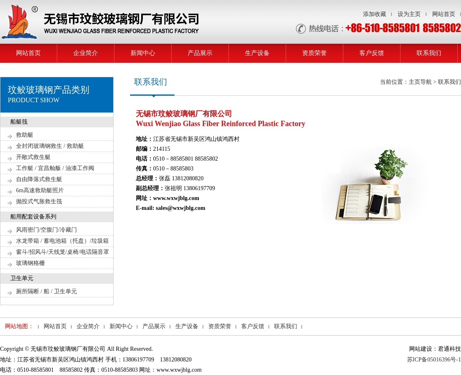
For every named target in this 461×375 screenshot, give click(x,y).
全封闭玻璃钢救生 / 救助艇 (50, 146)
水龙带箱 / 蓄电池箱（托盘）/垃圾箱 (62, 241)
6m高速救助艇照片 (40, 190)
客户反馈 (371, 53)
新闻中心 (142, 53)
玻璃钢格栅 (30, 263)
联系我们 (429, 53)
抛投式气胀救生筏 (39, 201)
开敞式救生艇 (33, 157)
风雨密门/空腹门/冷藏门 (46, 230)
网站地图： (19, 326)
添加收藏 (374, 14)
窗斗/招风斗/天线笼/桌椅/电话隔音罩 (62, 252)
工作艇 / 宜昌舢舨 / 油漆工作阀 (55, 168)
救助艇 (24, 135)
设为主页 (409, 14)
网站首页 (443, 14)
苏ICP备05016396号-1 (434, 360)
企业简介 (85, 53)
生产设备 (257, 53)
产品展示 (200, 53)
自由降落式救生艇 (39, 179)
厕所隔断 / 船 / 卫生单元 (46, 291)
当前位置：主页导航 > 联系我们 (420, 82)
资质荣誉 (314, 53)
